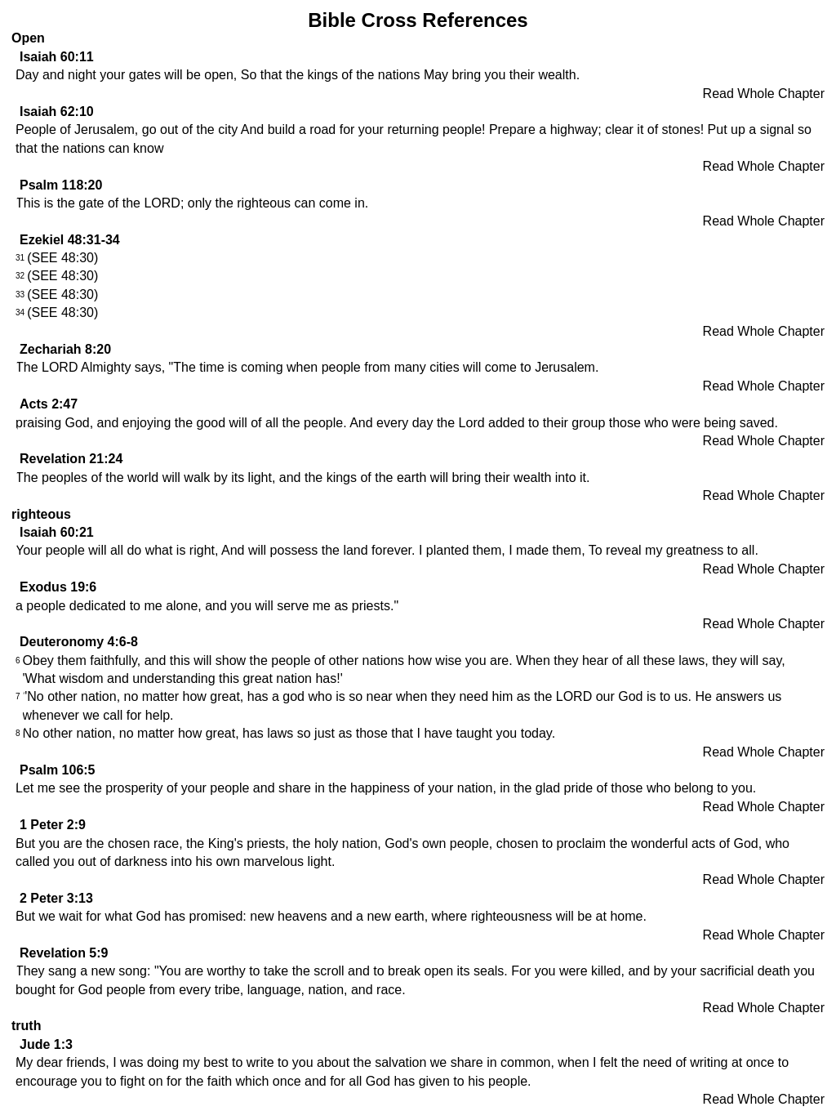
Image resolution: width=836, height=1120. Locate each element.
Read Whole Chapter (764, 93)
